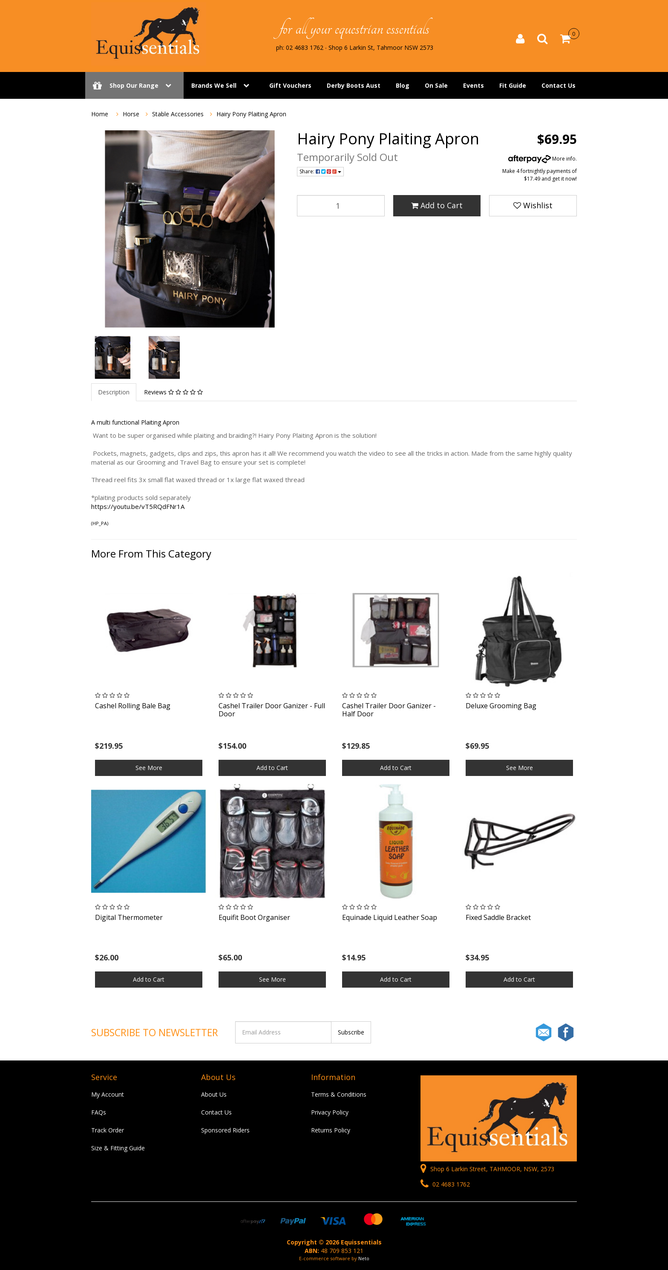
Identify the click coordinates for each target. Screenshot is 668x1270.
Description (114, 392)
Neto (363, 1258)
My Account (107, 1094)
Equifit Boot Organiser (254, 917)
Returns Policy (330, 1130)
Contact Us (558, 86)
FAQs (98, 1112)
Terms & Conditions (338, 1094)
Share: (320, 171)
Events (473, 86)
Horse (131, 114)
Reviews (173, 392)
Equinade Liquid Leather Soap (389, 917)
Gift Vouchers (290, 86)
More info (542, 158)
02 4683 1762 (445, 1184)
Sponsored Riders (225, 1130)
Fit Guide (512, 86)
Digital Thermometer (129, 917)
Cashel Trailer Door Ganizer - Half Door (389, 709)
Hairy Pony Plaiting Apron (251, 114)
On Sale (436, 86)
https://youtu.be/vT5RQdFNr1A (137, 506)
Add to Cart (437, 205)
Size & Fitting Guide (118, 1148)
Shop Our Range (134, 86)
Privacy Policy (329, 1112)
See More (148, 768)
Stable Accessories (178, 114)
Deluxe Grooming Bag (501, 705)
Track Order (107, 1130)
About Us (214, 1094)
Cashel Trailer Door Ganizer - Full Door (272, 709)
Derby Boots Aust (353, 86)
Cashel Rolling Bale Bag (132, 705)
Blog (402, 86)
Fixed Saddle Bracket (498, 917)
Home (99, 114)
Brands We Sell (213, 86)
